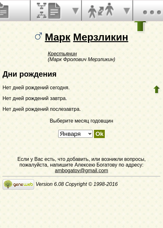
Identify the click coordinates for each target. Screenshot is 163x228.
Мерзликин (100, 37)
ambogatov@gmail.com (81, 170)
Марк (57, 37)
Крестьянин (62, 53)
